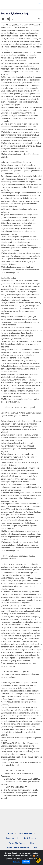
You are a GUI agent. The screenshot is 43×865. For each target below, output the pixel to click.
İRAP (36, 848)
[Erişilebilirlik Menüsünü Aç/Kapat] (38, 860)
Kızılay (10, 833)
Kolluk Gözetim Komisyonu (18, 848)
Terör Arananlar (30, 838)
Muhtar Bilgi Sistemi (16, 843)
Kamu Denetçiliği (25, 833)
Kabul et (26, 862)
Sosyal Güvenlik (12, 838)
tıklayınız (16, 862)
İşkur (32, 843)
